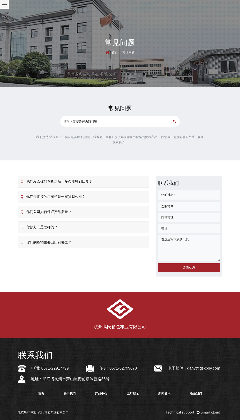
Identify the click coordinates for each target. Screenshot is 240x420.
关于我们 (69, 393)
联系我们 (196, 393)
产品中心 (101, 393)
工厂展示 (133, 393)
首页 (115, 52)
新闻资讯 (164, 393)
